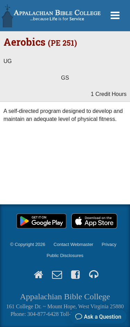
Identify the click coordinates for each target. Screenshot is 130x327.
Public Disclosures (64, 255)
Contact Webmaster (74, 244)
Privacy (109, 244)
